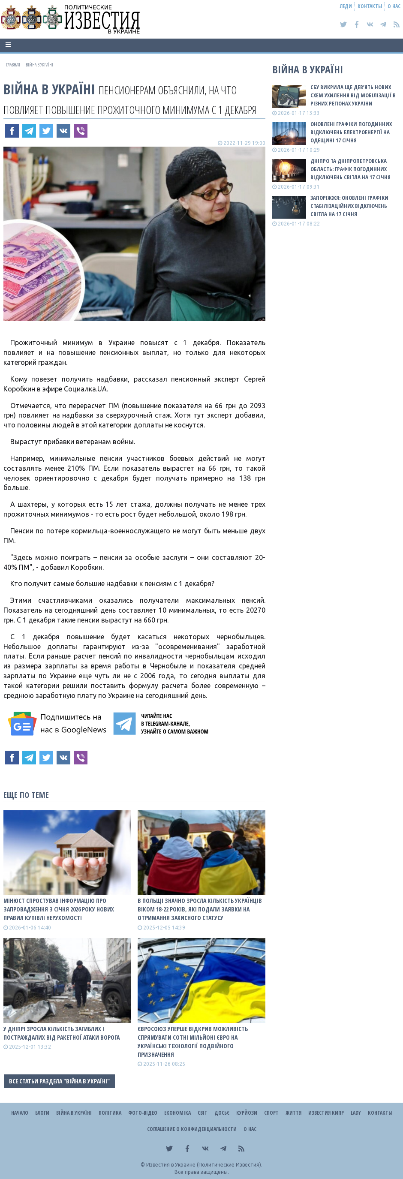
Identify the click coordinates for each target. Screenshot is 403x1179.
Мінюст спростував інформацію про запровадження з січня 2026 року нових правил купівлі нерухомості (58, 909)
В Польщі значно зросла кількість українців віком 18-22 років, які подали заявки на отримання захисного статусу (200, 909)
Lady (356, 1112)
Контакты (370, 6)
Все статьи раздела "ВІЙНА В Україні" (59, 1081)
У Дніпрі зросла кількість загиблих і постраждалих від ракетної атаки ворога (61, 1033)
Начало (19, 1112)
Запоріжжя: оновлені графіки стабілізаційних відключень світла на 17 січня (349, 206)
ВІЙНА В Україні (49, 89)
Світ (203, 1112)
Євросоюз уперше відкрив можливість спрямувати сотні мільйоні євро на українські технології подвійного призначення (193, 1042)
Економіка (177, 1112)
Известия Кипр (326, 1112)
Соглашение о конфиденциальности (192, 1129)
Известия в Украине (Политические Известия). (204, 1164)
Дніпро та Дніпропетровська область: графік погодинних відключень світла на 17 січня (350, 169)
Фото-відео (142, 1112)
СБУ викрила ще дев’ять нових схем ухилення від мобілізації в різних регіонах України (353, 95)
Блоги (42, 1112)
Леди (346, 6)
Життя (293, 1112)
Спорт (271, 1112)
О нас (394, 6)
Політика (110, 1112)
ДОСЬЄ (221, 1112)
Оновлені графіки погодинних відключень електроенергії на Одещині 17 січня (351, 132)
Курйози (246, 1112)
